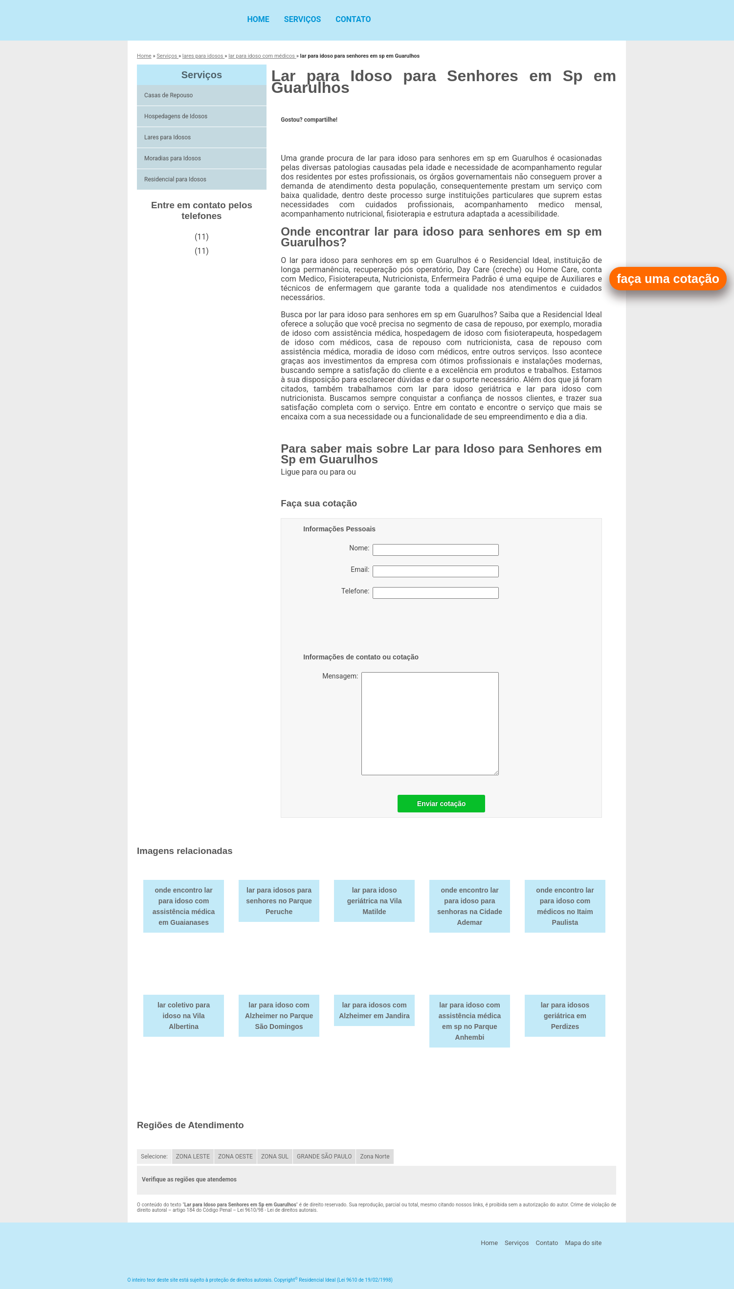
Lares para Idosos (168, 137)
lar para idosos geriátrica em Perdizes (565, 1015)
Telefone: (420, 593)
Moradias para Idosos (173, 158)
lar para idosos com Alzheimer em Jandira (374, 1010)
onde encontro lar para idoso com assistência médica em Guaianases (184, 906)
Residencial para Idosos (176, 179)
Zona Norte (374, 1156)
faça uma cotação (668, 278)
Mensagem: (410, 723)
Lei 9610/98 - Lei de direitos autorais (276, 1210)
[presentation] (365, 628)
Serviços (302, 19)
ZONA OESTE (235, 1156)
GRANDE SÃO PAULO (324, 1156)
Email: (425, 571)
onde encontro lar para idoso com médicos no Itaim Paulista (565, 906)
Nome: (424, 550)
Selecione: (154, 1156)
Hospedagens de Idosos (176, 116)
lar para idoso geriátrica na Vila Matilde (374, 901)
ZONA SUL (275, 1156)
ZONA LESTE (193, 1156)
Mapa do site (583, 1242)
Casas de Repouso (169, 95)
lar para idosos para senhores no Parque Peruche (279, 901)
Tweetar (294, 135)
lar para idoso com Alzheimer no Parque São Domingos (279, 1015)
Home (258, 19)
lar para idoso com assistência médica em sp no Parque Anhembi (470, 1021)
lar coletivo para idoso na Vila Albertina (183, 1015)
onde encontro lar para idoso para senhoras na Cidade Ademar (469, 906)
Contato (353, 19)
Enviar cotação (441, 804)
